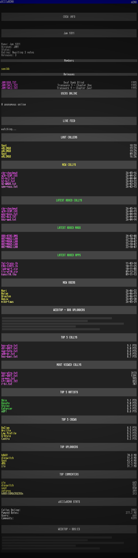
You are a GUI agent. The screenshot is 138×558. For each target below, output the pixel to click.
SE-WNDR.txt (8, 184)
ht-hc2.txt (8, 178)
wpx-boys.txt (9, 214)
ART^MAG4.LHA (9, 241)
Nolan (4, 293)
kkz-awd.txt (8, 219)
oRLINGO (6, 148)
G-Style (6, 436)
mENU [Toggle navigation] (134, 2)
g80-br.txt (8, 353)
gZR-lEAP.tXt (9, 175)
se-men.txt (8, 378)
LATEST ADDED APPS (69, 255)
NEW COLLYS (69, 164)
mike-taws (7, 301)
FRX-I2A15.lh (9, 266)
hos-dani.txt (9, 356)
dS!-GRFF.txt (9, 348)
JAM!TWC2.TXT (9, 88)
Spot (4, 145)
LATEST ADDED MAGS (69, 227)
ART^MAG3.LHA (9, 238)
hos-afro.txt (9, 345)
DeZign (5, 427)
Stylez (5, 406)
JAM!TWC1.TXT (9, 85)
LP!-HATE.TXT (9, 381)
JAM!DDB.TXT (8, 82)
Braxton (6, 296)
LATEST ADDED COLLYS (69, 200)
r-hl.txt (6, 384)
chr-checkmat (9, 173)
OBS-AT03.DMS (9, 236)
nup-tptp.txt (9, 351)
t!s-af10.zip (9, 271)
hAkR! (4, 455)
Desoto (5, 403)
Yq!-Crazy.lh (9, 263)
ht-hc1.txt (8, 181)
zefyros (6, 490)
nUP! (4, 411)
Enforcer (6, 408)
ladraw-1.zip (9, 269)
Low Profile (8, 433)
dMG (3, 463)
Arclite (6, 430)
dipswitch (7, 458)
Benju (4, 299)
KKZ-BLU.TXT (8, 216)
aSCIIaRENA (7, 1)
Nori (4, 290)
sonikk (5, 68)
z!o (3, 482)
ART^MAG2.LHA (9, 247)
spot (4, 488)
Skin (4, 400)
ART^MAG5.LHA (9, 244)
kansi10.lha (8, 274)
